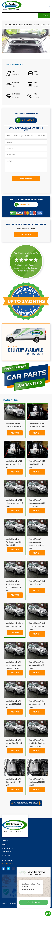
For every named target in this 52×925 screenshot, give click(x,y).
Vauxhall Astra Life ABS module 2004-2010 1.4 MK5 (14, 505)
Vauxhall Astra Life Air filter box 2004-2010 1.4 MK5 (14, 823)
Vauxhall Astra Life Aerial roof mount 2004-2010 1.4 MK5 (37, 667)
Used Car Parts (7, 887)
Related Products (10, 441)
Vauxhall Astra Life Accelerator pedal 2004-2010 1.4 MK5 (14, 583)
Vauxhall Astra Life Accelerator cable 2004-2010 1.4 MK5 (37, 544)
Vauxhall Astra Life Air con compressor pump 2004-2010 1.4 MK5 (14, 706)
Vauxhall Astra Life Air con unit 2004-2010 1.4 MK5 (14, 784)
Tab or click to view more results (26, 843)
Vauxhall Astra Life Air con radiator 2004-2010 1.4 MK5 (37, 745)
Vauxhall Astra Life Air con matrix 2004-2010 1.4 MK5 (36, 706)
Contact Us (6, 894)
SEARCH (45, 15)
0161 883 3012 (28, 120)
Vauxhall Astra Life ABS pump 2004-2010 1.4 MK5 (37, 505)
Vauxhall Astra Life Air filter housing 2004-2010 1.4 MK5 (37, 823)
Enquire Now (26, 233)
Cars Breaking (7, 891)
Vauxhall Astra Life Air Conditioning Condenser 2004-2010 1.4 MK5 (37, 784)
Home (4, 884)
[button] (26, 845)
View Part (15, 474)
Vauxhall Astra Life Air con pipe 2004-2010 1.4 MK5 (14, 745)
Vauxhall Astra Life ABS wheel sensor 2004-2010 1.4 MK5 (14, 544)
